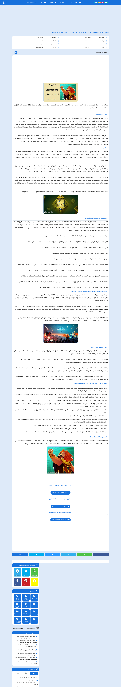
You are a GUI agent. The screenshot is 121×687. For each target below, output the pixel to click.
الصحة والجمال (34, 76)
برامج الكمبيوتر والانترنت (17, 77)
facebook (16, 57)
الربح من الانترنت (17, 69)
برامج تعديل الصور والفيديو (34, 85)
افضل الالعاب (93, 45)
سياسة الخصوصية (64, 672)
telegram (16, 47)
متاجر (34, 92)
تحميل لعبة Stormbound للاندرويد (75, 591)
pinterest (25, 57)
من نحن (38, 672)
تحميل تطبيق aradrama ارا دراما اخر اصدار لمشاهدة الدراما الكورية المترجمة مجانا (26, 122)
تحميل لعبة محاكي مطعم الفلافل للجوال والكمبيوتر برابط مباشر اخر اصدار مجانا (26, 113)
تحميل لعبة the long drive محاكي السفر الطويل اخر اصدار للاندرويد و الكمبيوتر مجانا (26, 109)
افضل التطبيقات (75, 2)
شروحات (53, 2)
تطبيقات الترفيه (25, 84)
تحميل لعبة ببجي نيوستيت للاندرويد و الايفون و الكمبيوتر (25, 160)
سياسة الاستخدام (50, 672)
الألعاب (43, 2)
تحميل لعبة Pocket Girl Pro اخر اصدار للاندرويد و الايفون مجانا (27, 118)
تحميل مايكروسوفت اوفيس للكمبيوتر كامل (26, 164)
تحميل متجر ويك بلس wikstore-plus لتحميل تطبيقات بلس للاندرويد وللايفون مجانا (25, 130)
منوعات (25, 92)
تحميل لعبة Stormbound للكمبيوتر (75, 618)
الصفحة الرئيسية (78, 672)
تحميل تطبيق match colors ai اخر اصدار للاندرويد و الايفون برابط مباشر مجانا (27, 126)
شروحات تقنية (17, 84)
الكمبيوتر (63, 2)
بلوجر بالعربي (60, 682)
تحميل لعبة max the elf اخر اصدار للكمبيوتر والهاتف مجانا (26, 135)
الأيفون (23, 101)
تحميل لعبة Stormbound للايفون (74, 605)
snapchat (34, 57)
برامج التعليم (25, 76)
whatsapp (34, 47)
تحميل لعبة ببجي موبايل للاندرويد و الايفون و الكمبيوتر (26, 155)
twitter (25, 47)
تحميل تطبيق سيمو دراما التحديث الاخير (27, 150)
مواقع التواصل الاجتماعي (17, 92)
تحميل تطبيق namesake (30, 153)
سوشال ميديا (31, 2)
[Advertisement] (61, 20)
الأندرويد (33, 101)
